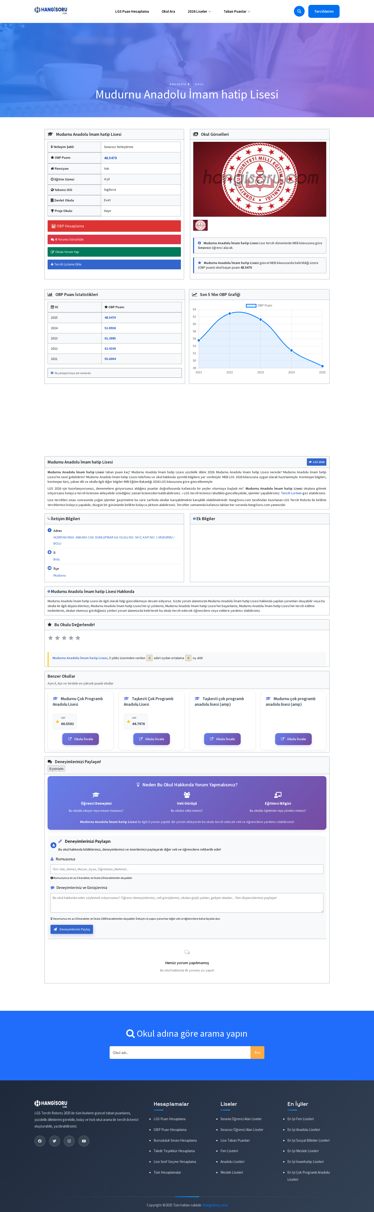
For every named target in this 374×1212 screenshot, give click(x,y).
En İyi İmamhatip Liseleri (305, 1161)
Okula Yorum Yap (65, 252)
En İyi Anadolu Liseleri (303, 1129)
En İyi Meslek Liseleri (303, 1151)
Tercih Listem (291, 493)
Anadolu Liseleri (232, 1161)
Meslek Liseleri (231, 1172)
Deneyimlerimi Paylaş (71, 929)
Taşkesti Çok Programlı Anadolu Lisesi (148, 701)
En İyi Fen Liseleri (300, 1119)
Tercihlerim (324, 11)
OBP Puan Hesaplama (170, 1129)
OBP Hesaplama (68, 225)
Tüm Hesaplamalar (167, 1172)
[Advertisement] (187, 422)
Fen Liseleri (229, 1151)
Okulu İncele (80, 739)
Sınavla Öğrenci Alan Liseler (241, 1119)
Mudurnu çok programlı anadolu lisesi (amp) (290, 701)
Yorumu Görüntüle (67, 239)
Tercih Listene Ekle (66, 264)
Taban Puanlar (237, 11)
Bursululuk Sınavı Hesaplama (175, 1140)
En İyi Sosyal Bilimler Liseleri (308, 1140)
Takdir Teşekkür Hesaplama (174, 1151)
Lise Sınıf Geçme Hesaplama (175, 1161)
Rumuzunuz (63, 858)
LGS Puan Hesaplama (132, 11)
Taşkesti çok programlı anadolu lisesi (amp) (219, 701)
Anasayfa (180, 84)
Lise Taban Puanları (235, 1140)
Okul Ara (168, 11)
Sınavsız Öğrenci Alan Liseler (241, 1129)
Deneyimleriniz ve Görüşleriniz (79, 887)
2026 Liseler (199, 11)
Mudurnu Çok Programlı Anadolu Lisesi (78, 701)
